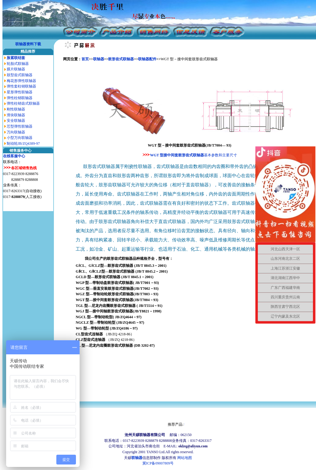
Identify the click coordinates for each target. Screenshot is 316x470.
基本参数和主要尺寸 (220, 155)
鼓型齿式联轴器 (19, 75)
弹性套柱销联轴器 (21, 86)
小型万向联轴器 (19, 138)
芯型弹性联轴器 (19, 126)
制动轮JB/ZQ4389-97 (23, 143)
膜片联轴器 (16, 69)
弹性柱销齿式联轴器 (23, 103)
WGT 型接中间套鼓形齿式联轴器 (177, 155)
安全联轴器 (16, 120)
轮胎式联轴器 (18, 64)
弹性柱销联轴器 (19, 98)
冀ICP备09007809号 (158, 463)
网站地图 (184, 458)
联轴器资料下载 (28, 44)
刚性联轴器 (16, 109)
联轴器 (98, 59)
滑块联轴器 (16, 115)
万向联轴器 (16, 132)
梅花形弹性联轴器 (21, 81)
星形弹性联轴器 (19, 92)
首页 (85, 59)
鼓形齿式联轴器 (121, 59)
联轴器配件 (147, 59)
